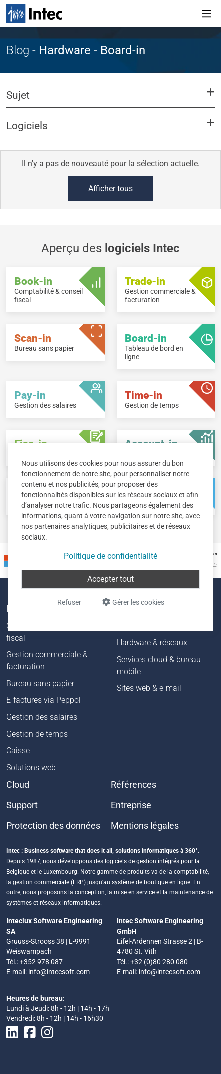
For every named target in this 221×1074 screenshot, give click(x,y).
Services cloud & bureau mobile (159, 665)
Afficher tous (110, 188)
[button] (110, 100)
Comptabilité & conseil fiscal (45, 632)
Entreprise (131, 805)
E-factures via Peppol (43, 700)
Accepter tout (110, 579)
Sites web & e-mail (149, 688)
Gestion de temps (37, 734)
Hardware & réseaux (152, 642)
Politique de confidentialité (110, 556)
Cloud (17, 785)
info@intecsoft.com (59, 972)
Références (133, 785)
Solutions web (31, 767)
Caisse (18, 750)
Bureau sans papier (40, 683)
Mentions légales (145, 826)
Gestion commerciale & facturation (47, 660)
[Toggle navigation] (207, 14)
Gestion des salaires (41, 717)
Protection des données (53, 826)
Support (22, 805)
